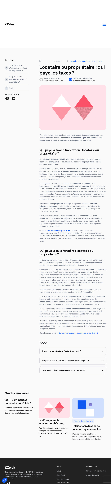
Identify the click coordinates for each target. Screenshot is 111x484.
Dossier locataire (92, 475)
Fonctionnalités (63, 479)
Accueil (42, 61)
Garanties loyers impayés (96, 471)
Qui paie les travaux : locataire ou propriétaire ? (78, 333)
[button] (4, 480)
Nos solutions (91, 466)
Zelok (59, 466)
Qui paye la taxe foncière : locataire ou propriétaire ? (18, 79)
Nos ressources (63, 482)
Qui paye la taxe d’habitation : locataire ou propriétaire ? (18, 68)
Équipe (59, 471)
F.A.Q (11, 88)
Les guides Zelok (56, 61)
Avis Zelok (61, 475)
